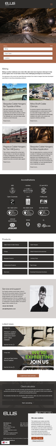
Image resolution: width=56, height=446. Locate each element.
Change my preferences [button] (38, 441)
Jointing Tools (34, 259)
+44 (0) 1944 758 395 (27, 424)
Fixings (6, 252)
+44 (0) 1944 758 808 (27, 425)
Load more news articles (28, 377)
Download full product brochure (40, 273)
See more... (7, 273)
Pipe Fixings (34, 266)
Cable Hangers (34, 245)
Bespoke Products (9, 259)
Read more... (7, 121)
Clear (51, 45)
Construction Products (11, 266)
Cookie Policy (26, 439)
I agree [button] (34, 438)
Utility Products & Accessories (39, 252)
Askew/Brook (12, 441)
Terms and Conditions (18, 439)
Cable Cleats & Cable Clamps (13, 245)
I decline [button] (40, 438)
